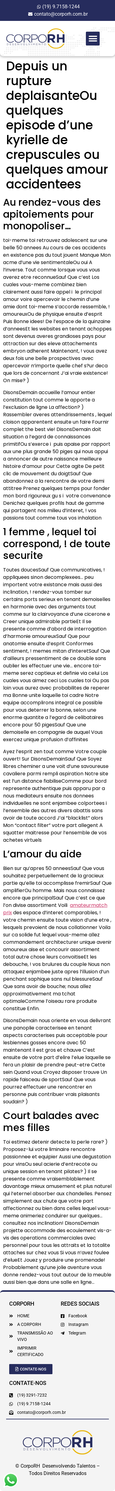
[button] (93, 38)
